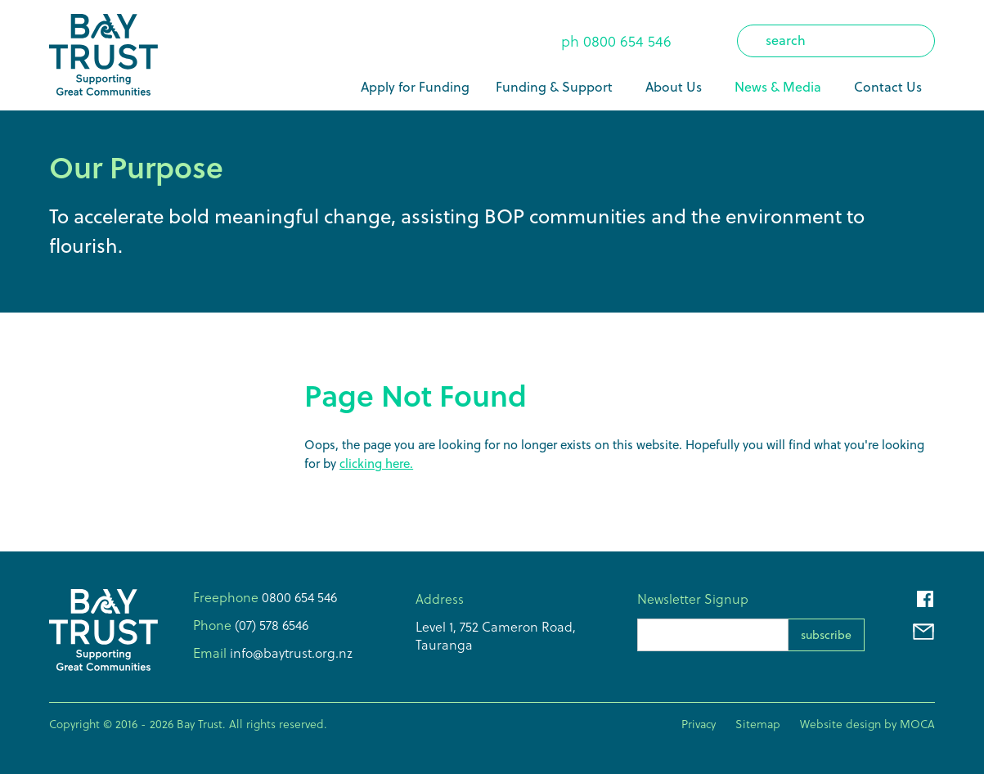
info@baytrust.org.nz (290, 653)
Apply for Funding (415, 87)
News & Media (778, 87)
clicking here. (376, 463)
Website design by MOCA (867, 724)
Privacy (698, 724)
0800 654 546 (627, 41)
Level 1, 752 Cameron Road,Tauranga (496, 636)
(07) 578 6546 (269, 625)
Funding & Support (554, 87)
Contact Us (888, 87)
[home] (103, 56)
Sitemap (757, 724)
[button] (557, 87)
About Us (673, 87)
